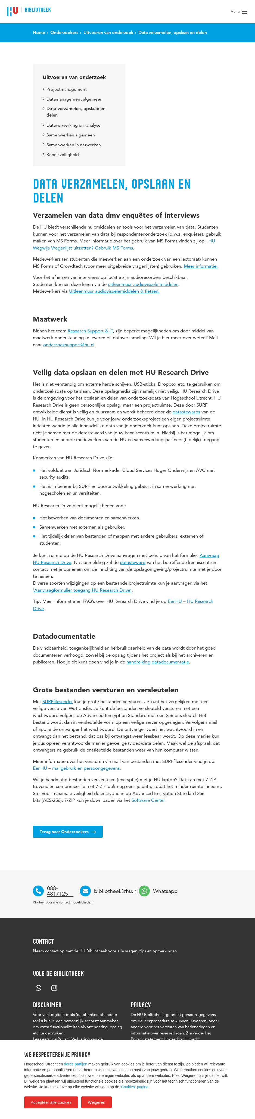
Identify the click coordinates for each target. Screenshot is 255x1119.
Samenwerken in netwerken (72, 144)
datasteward (132, 562)
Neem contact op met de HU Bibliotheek (70, 950)
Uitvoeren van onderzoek (74, 77)
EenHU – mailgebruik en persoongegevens (76, 768)
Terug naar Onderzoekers (68, 831)
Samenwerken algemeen (69, 135)
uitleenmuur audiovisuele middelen (143, 284)
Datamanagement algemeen (72, 99)
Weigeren (96, 1102)
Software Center (148, 800)
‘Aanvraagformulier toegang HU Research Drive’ (82, 590)
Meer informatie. (201, 266)
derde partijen (75, 1064)
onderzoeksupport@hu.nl (68, 344)
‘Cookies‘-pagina (134, 1087)
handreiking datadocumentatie (157, 662)
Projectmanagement (65, 89)
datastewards (186, 411)
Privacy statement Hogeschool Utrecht (165, 1039)
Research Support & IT (90, 330)
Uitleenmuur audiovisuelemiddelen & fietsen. (114, 291)
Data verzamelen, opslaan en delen (74, 112)
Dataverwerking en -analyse (72, 125)
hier (42, 902)
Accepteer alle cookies (51, 1102)
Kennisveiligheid (61, 154)
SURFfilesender (57, 701)
